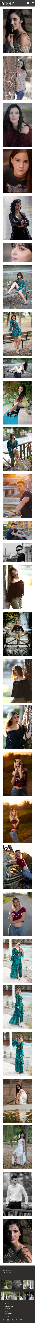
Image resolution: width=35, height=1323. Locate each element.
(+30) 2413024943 (7, 1270)
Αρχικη (7, 1303)
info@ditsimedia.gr (7, 1277)
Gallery (7, 1308)
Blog (6, 1311)
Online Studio (9, 1306)
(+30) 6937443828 (7, 1272)
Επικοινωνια (8, 1313)
